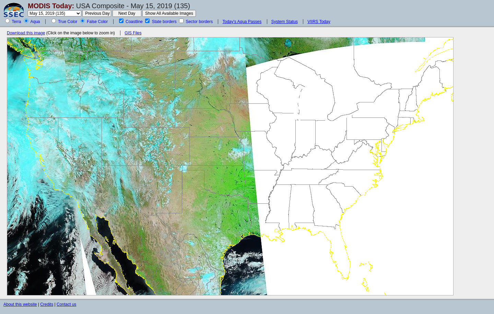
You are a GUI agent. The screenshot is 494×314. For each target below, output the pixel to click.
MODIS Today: (51, 6)
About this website (20, 304)
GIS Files (133, 33)
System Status (284, 21)
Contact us (66, 304)
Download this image (26, 33)
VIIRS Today (318, 21)
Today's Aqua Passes (241, 21)
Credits (46, 304)
